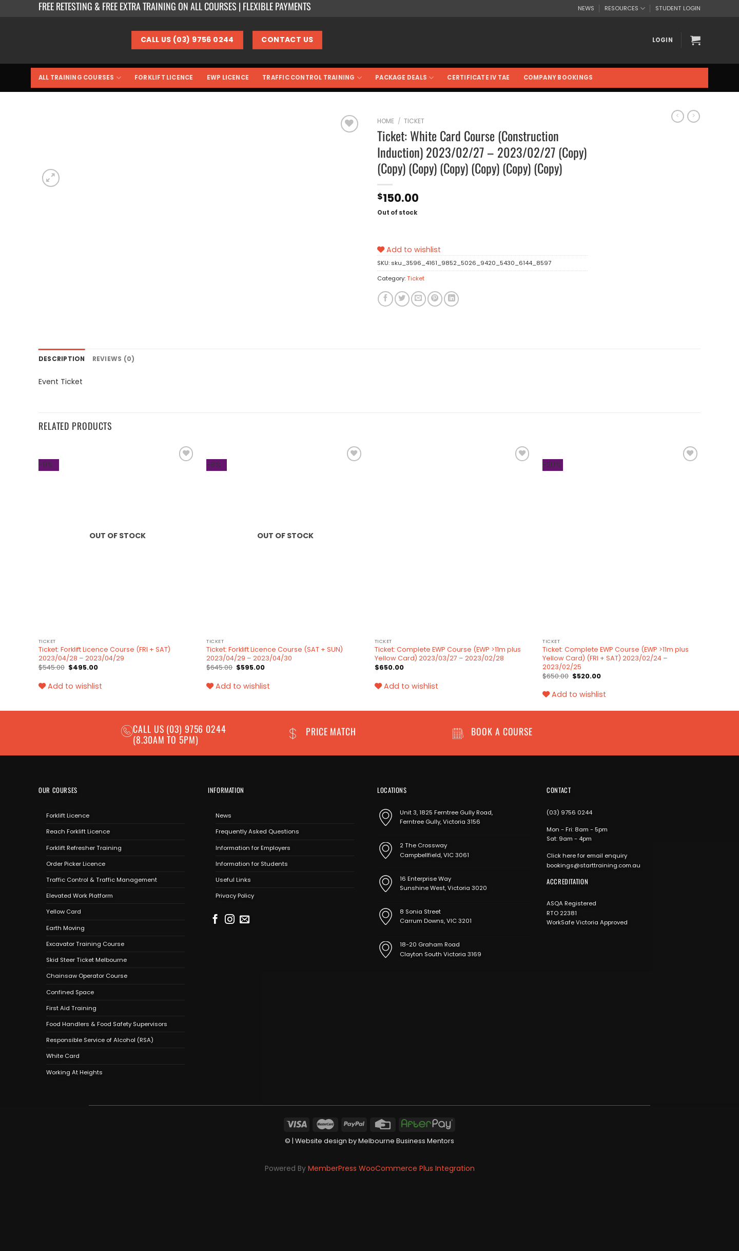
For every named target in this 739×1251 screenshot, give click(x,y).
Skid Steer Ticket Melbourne (86, 959)
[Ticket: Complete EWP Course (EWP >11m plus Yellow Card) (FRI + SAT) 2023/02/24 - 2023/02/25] (621, 538)
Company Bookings (558, 77)
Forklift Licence (163, 77)
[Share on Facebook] (385, 299)
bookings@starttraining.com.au (593, 865)
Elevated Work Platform (79, 895)
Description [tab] (60, 358)
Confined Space (70, 992)
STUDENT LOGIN (678, 8)
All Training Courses (79, 78)
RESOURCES (625, 8)
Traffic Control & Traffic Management (101, 879)
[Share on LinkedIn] (451, 299)
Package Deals (404, 78)
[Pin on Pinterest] (434, 299)
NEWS (586, 8)
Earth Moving (65, 927)
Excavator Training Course (85, 943)
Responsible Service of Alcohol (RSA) (99, 1039)
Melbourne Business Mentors (406, 1140)
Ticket (414, 121)
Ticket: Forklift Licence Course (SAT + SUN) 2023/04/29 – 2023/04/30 (274, 654)
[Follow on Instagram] (230, 919)
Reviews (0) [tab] (110, 358)
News (223, 815)
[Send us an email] (244, 919)
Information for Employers (253, 847)
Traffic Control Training (312, 78)
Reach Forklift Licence (78, 831)
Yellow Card (63, 911)
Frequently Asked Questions (257, 831)
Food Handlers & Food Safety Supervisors (106, 1023)
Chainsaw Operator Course (86, 975)
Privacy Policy (235, 895)
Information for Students (252, 863)
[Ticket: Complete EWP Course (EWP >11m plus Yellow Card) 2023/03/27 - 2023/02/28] (454, 538)
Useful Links (233, 879)
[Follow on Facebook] (215, 919)
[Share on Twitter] (402, 299)
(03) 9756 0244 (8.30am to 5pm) (179, 734)
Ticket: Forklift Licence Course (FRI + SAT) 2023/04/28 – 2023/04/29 (104, 654)
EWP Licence (228, 77)
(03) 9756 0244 (569, 812)
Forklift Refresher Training (84, 847)
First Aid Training (71, 1007)
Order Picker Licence (75, 863)
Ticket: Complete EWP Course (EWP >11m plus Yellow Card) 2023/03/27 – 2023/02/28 (448, 654)
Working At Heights (74, 1072)
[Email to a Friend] (418, 299)
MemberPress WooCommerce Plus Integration (391, 1168)
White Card (63, 1055)
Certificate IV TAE (478, 77)
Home (385, 121)
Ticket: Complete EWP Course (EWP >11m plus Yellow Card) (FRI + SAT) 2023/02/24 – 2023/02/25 (615, 658)
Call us (149, 728)
